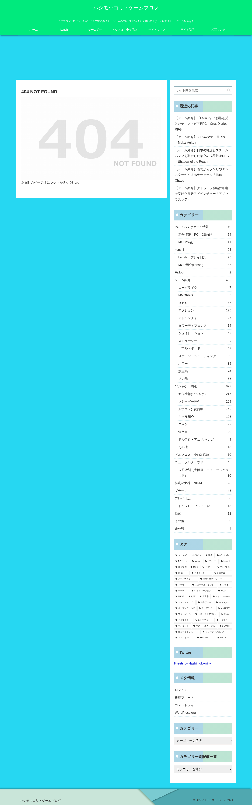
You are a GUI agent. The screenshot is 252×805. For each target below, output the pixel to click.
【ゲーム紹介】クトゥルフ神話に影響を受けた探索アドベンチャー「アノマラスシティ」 (201, 193)
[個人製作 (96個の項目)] (181, 567)
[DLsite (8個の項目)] (225, 614)
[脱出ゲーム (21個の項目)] (205, 602)
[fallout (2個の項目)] (224, 637)
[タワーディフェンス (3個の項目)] (216, 632)
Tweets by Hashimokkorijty (192, 663)
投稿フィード (184, 697)
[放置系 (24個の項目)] (204, 596)
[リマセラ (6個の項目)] (223, 620)
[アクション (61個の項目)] (201, 573)
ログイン (181, 690)
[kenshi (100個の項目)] (225, 561)
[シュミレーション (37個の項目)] (203, 590)
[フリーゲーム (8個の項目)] (183, 614)
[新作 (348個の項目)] (209, 555)
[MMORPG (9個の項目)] (224, 608)
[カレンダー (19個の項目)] (223, 602)
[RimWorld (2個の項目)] (205, 637)
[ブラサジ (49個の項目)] (182, 585)
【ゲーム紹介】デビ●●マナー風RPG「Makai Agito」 (200, 139)
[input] (203, 90)
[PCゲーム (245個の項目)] (182, 561)
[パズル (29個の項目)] (224, 590)
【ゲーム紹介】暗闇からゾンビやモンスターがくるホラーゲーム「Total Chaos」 (201, 174)
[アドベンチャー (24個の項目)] (221, 596)
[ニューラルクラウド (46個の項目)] (204, 585)
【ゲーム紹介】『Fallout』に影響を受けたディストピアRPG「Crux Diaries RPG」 (201, 123)
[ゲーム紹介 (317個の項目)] (223, 555)
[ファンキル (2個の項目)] (184, 637)
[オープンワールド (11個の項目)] (185, 608)
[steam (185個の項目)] (197, 561)
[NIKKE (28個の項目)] (180, 596)
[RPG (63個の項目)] (182, 573)
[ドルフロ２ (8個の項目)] (183, 620)
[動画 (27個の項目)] (192, 596)
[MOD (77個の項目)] (194, 567)
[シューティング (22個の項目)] (185, 602)
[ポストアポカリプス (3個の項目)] (204, 626)
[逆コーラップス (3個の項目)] (187, 632)
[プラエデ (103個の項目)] (211, 561)
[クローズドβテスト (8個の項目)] (206, 614)
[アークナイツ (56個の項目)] (186, 579)
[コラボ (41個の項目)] (225, 585)
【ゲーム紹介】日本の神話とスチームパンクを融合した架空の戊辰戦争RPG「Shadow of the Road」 (202, 156)
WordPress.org (185, 712)
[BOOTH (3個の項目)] (225, 626)
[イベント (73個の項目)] (208, 567)
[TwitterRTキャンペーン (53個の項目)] (215, 579)
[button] (229, 90)
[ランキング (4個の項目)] (182, 626)
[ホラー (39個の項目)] (181, 590)
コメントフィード (187, 705)
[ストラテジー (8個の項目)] (204, 620)
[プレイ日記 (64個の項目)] (224, 567)
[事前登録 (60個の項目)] (222, 573)
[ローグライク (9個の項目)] (206, 608)
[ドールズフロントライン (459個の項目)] (188, 555)
